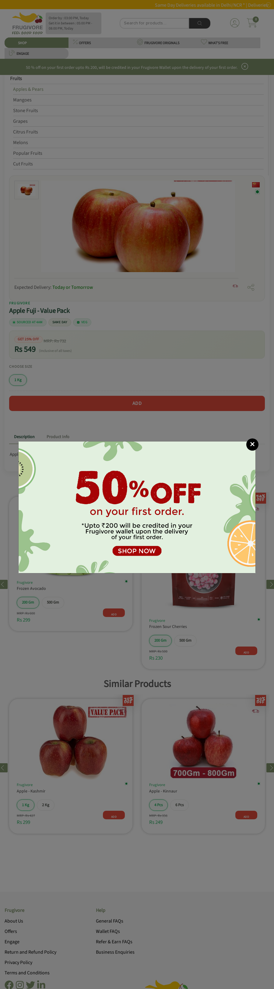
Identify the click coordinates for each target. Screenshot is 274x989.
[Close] (252, 444)
